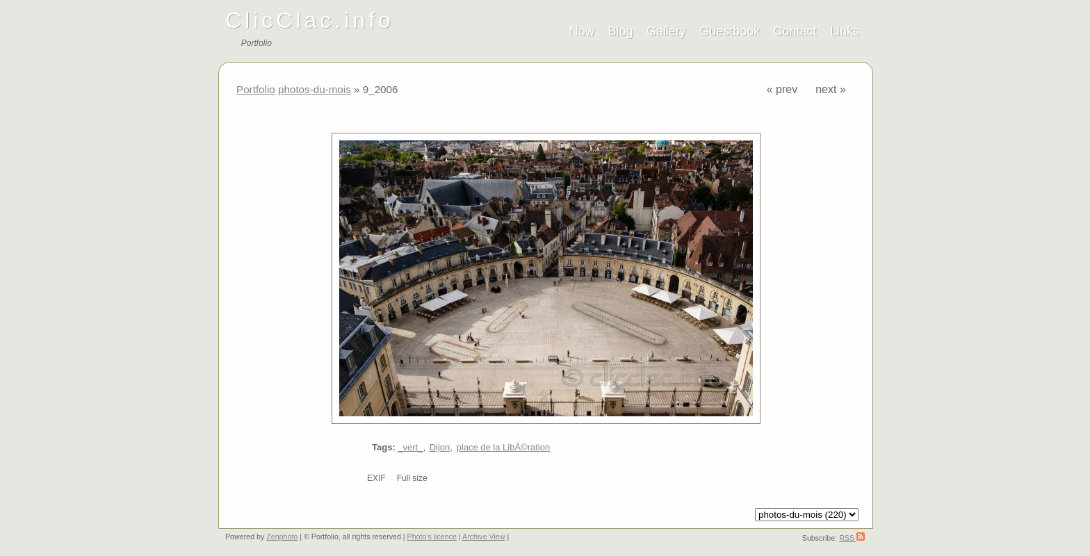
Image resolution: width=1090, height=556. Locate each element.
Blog (620, 31)
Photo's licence (432, 536)
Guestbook (729, 31)
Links (844, 31)
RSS (852, 538)
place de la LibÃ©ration (504, 447)
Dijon (440, 447)
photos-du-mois (314, 89)
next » (830, 89)
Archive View (483, 536)
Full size (412, 478)
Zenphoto (282, 536)
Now (581, 31)
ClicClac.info (309, 20)
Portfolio (255, 89)
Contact (795, 31)
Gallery (666, 31)
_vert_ (410, 447)
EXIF (376, 478)
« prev (782, 89)
